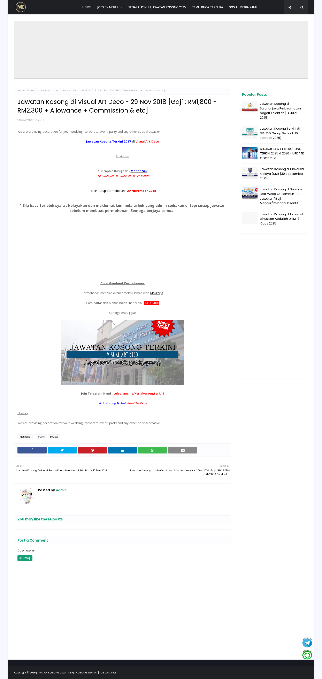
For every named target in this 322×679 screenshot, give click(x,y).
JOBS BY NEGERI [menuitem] (108, 7)
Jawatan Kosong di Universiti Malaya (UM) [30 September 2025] (282, 173)
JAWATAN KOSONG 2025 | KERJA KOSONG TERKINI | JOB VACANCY (76, 672)
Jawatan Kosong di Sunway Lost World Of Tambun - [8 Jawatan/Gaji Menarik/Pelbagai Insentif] (281, 196)
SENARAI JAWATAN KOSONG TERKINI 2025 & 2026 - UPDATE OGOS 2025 (282, 153)
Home (21, 90)
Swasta (54, 436)
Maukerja (32, 90)
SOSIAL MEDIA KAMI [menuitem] (243, 7)
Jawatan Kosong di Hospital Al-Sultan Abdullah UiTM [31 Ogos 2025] (281, 219)
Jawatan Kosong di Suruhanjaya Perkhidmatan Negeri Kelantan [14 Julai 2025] (280, 110)
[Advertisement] (161, 49)
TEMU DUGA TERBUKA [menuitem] (207, 7)
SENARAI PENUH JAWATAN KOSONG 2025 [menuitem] (157, 7)
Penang (40, 436)
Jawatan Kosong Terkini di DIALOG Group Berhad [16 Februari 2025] (280, 133)
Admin (61, 490)
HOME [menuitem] (86, 7)
